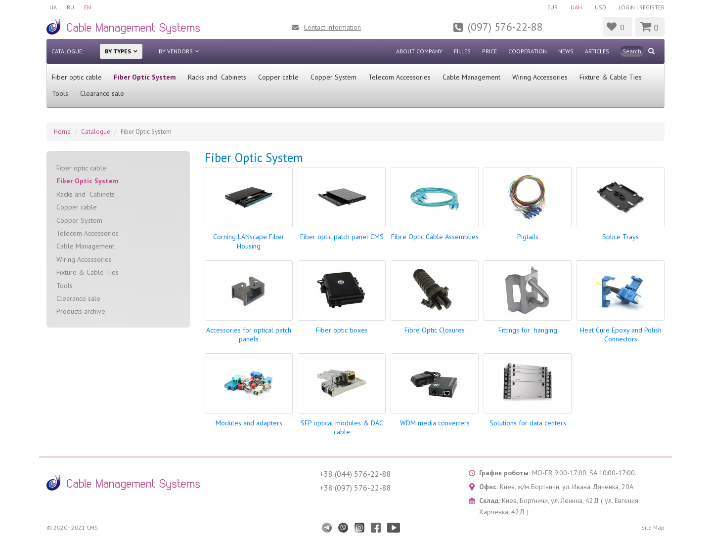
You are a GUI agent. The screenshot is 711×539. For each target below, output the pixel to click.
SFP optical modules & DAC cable (342, 427)
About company (419, 51)
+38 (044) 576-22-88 (355, 474)
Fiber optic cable (77, 77)
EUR (552, 7)
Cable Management (471, 77)
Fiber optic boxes (342, 330)
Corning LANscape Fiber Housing (248, 241)
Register (652, 7)
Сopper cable (278, 77)
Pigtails (527, 236)
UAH (576, 7)
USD (600, 7)
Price (489, 51)
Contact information (332, 27)
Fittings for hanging (527, 330)
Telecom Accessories (399, 77)
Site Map (653, 527)
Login (627, 7)
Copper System (333, 77)
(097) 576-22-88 (505, 27)
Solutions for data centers (527, 422)
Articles (597, 51)
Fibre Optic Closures (434, 330)
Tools (60, 93)
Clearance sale (102, 93)
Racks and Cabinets (217, 77)
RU (70, 7)
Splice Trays (620, 236)
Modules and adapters (249, 422)
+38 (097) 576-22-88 (355, 488)
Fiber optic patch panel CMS (342, 236)
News (566, 51)
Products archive (80, 311)
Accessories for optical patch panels (248, 334)
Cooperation (527, 51)
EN (87, 7)
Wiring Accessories (540, 77)
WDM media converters (435, 422)
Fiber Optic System (145, 77)
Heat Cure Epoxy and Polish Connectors (621, 334)
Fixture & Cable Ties (610, 77)
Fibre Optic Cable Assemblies (435, 236)
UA (53, 7)
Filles (462, 51)
